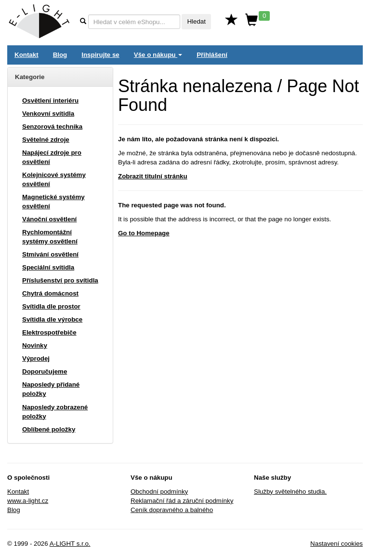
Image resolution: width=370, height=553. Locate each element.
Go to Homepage (144, 233)
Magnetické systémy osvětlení (53, 201)
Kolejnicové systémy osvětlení (54, 179)
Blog (60, 54)
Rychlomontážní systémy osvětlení (50, 237)
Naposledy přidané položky (50, 389)
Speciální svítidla (48, 267)
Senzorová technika (52, 126)
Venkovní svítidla (48, 113)
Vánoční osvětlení (49, 219)
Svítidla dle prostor (51, 306)
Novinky (34, 345)
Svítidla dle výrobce (52, 319)
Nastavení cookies (336, 543)
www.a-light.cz (27, 500)
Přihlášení (212, 54)
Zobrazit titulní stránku (152, 176)
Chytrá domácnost (50, 293)
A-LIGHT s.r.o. (70, 543)
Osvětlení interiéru (50, 100)
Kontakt (26, 54)
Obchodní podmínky (159, 491)
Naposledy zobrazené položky (55, 412)
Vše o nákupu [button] (158, 54)
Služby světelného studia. (290, 491)
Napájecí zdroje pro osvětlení (51, 157)
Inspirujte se (100, 54)
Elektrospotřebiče (49, 332)
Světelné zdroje (45, 139)
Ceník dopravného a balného (172, 509)
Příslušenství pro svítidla (60, 280)
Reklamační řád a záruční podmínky (182, 500)
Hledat (196, 21)
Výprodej (36, 358)
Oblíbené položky (48, 429)
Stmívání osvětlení (50, 254)
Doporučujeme (44, 371)
